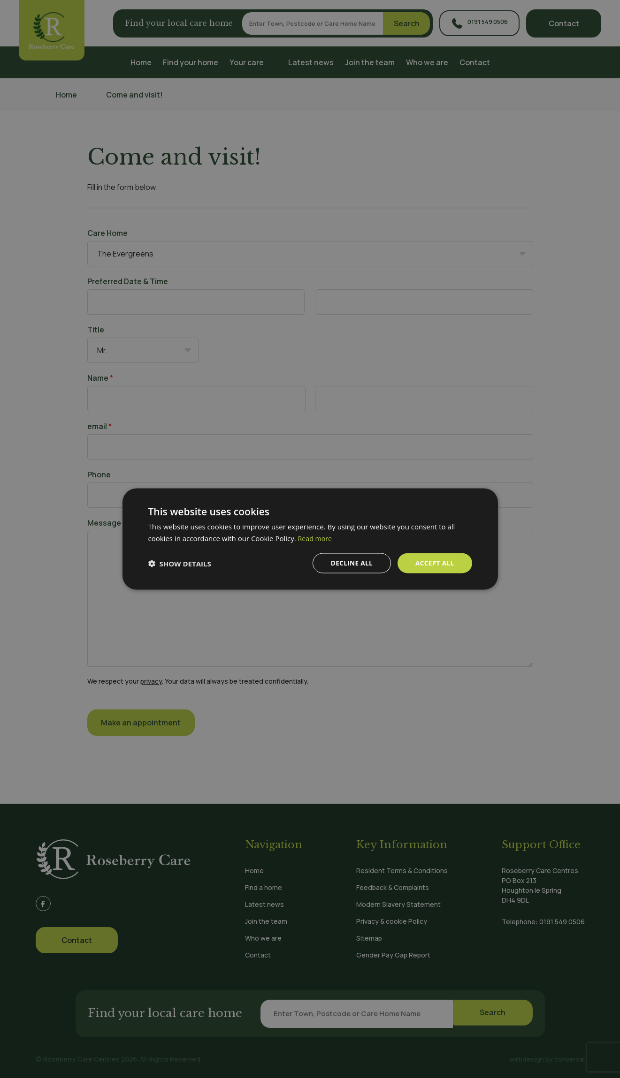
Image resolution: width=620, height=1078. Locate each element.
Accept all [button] (434, 562)
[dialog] (310, 539)
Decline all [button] (349, 562)
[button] (179, 563)
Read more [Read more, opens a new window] (316, 537)
